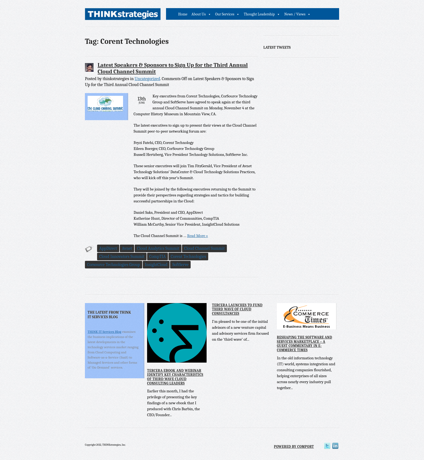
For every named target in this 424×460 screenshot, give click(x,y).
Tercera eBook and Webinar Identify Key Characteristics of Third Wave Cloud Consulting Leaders (175, 377)
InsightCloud (156, 264)
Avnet (127, 248)
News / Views (294, 14)
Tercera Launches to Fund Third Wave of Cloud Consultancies (237, 309)
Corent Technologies (188, 256)
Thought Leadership (259, 14)
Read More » (197, 235)
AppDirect (108, 248)
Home (182, 14)
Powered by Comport (294, 447)
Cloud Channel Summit (204, 248)
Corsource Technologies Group (113, 264)
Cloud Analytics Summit (158, 248)
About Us (198, 14)
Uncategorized (147, 78)
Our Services (224, 14)
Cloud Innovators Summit (121, 256)
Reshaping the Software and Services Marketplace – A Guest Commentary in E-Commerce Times (304, 343)
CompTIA (157, 256)
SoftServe (180, 264)
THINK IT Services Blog (104, 332)
